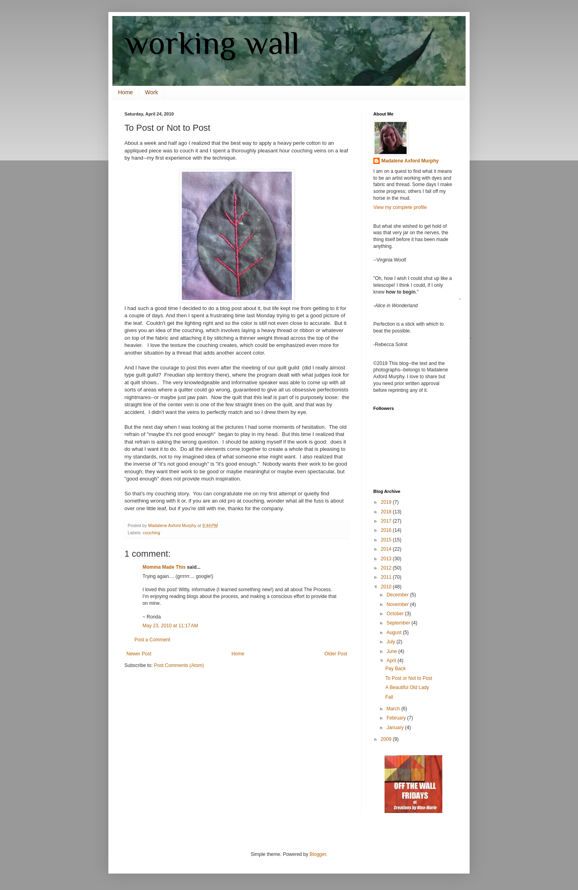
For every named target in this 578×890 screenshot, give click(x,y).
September (399, 623)
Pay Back (395, 668)
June (392, 651)
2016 (387, 530)
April (392, 660)
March (394, 709)
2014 (387, 549)
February (397, 718)
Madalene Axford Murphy (410, 161)
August (395, 632)
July (392, 642)
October (396, 613)
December (398, 595)
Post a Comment (152, 640)
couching (151, 532)
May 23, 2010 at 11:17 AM (170, 625)
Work (151, 92)
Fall (389, 697)
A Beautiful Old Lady (407, 687)
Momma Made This (163, 567)
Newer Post (138, 654)
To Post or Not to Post (408, 678)
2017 (387, 521)
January (396, 727)
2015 (387, 540)
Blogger (317, 854)
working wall (211, 43)
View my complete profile (400, 207)
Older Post (335, 654)
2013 (387, 559)
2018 (387, 512)
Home (125, 92)
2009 (387, 739)
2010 (387, 587)
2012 (387, 568)
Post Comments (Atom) (179, 665)
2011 (387, 577)
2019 (387, 502)
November (398, 604)
